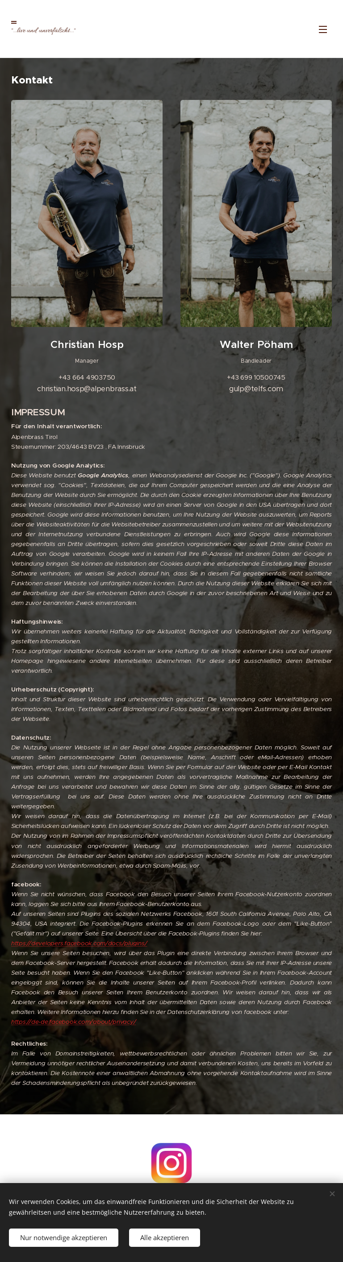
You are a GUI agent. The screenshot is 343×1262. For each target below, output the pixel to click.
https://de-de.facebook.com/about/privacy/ (73, 1022)
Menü (323, 29)
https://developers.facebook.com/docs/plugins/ (79, 943)
